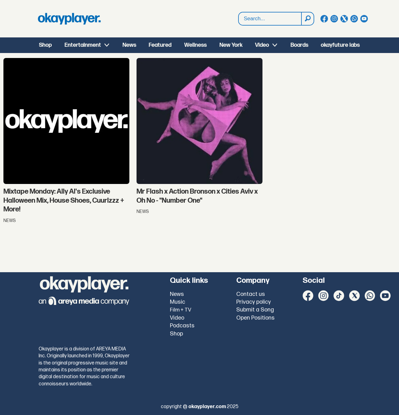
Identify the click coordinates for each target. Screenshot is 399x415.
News (129, 45)
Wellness (195, 45)
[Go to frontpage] (69, 18)
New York (231, 45)
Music (177, 302)
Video (262, 45)
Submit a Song (255, 309)
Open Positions (255, 318)
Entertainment (83, 45)
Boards (299, 45)
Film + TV (180, 310)
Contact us (250, 294)
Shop (45, 45)
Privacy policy (253, 302)
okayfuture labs (340, 45)
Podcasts (182, 325)
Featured (160, 45)
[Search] (307, 18)
